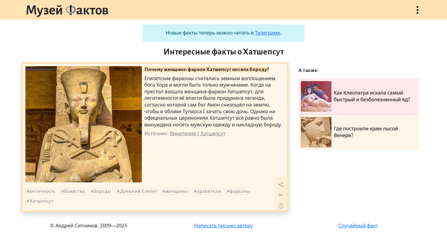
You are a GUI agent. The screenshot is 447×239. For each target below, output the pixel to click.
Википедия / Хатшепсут (197, 133)
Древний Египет (138, 191)
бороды (102, 191)
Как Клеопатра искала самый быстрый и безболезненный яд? (355, 96)
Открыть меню (417, 13)
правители (208, 191)
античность (42, 191)
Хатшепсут (41, 201)
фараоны (239, 191)
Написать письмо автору (223, 225)
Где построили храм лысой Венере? (349, 132)
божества (74, 191)
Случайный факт (358, 225)
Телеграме (267, 32)
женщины (176, 191)
